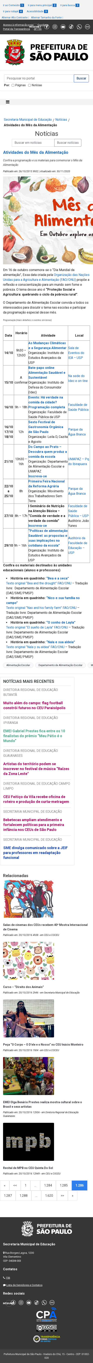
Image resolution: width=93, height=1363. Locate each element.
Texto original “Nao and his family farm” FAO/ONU (41, 608)
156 (8, 1277)
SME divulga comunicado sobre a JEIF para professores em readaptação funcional (35, 853)
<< (15, 1185)
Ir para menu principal (42, 5)
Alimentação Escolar (18, 665)
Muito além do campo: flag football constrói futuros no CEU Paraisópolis (34, 705)
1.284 (48, 1185)
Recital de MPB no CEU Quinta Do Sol (28, 1168)
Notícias (37, 85)
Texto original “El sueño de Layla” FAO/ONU (37, 627)
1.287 (8, 1196)
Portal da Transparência (16, 29)
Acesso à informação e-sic (18, 24)
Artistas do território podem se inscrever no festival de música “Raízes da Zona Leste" (36, 769)
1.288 (24, 1196)
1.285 (64, 1185)
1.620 (49, 1196)
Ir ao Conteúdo (13, 5)
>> (62, 1196)
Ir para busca (69, 5)
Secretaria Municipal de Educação (28, 120)
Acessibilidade (37, 11)
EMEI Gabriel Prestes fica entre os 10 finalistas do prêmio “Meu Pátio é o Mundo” (34, 736)
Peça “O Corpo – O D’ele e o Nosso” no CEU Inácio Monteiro (43, 1044)
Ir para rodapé (13, 11)
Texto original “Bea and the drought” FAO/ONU (38, 583)
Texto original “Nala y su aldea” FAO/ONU (35, 647)
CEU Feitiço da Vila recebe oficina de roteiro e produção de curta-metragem (36, 799)
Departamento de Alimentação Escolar (60, 665)
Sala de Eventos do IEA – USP (76, 353)
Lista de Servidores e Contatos (24, 1285)
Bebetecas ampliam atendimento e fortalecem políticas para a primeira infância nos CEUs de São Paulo (33, 825)
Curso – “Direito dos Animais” (23, 987)
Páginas (20, 85)
